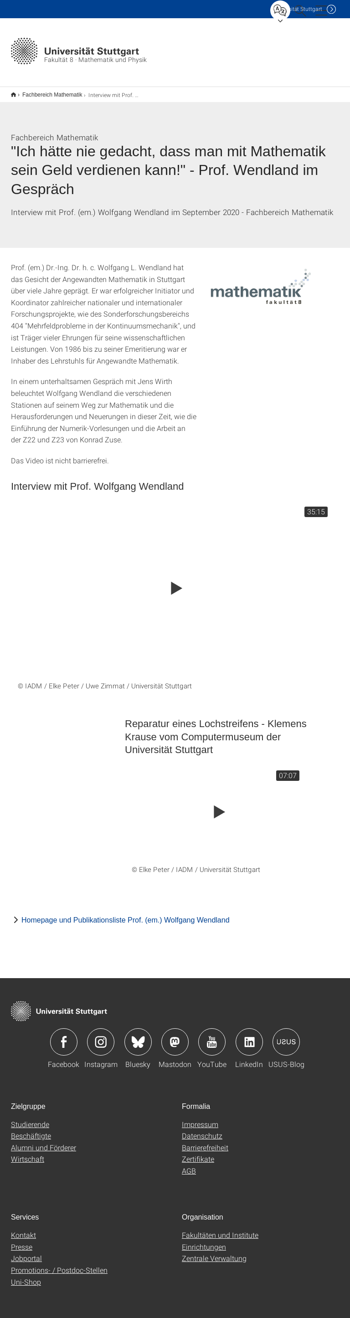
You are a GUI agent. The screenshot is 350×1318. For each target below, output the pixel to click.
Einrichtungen (204, 1241)
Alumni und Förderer (43, 1141)
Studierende (30, 1118)
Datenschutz (202, 1129)
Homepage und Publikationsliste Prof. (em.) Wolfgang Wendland (125, 914)
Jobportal (26, 1252)
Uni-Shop (26, 1276)
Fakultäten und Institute (220, 1229)
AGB (189, 1164)
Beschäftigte (31, 1129)
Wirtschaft (27, 1153)
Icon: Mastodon (175, 1036)
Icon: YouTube (212, 1036)
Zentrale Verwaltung (214, 1252)
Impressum (200, 1118)
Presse (21, 1241)
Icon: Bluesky (138, 1036)
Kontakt (23, 1229)
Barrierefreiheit (205, 1141)
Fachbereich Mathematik (47, 91)
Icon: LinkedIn (249, 1036)
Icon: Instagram (100, 1036)
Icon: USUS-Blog (286, 1036)
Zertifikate (198, 1153)
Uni (297, 8)
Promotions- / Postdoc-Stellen (59, 1264)
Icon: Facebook (63, 1036)
